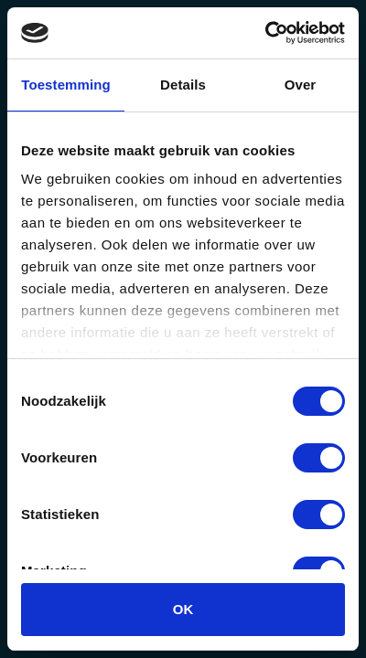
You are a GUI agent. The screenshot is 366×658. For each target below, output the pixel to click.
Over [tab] (301, 84)
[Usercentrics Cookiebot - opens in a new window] (265, 33)
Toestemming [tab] (66, 84)
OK (183, 609)
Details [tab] (183, 84)
